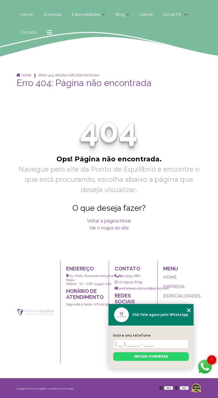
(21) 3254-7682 (128, 276)
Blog (120, 14)
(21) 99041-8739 (128, 282)
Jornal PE (173, 14)
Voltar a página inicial (109, 221)
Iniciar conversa (151, 357)
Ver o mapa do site (109, 228)
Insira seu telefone (132, 335)
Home (26, 14)
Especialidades (86, 14)
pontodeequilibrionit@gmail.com (142, 288)
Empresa (52, 14)
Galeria (146, 14)
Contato (28, 32)
